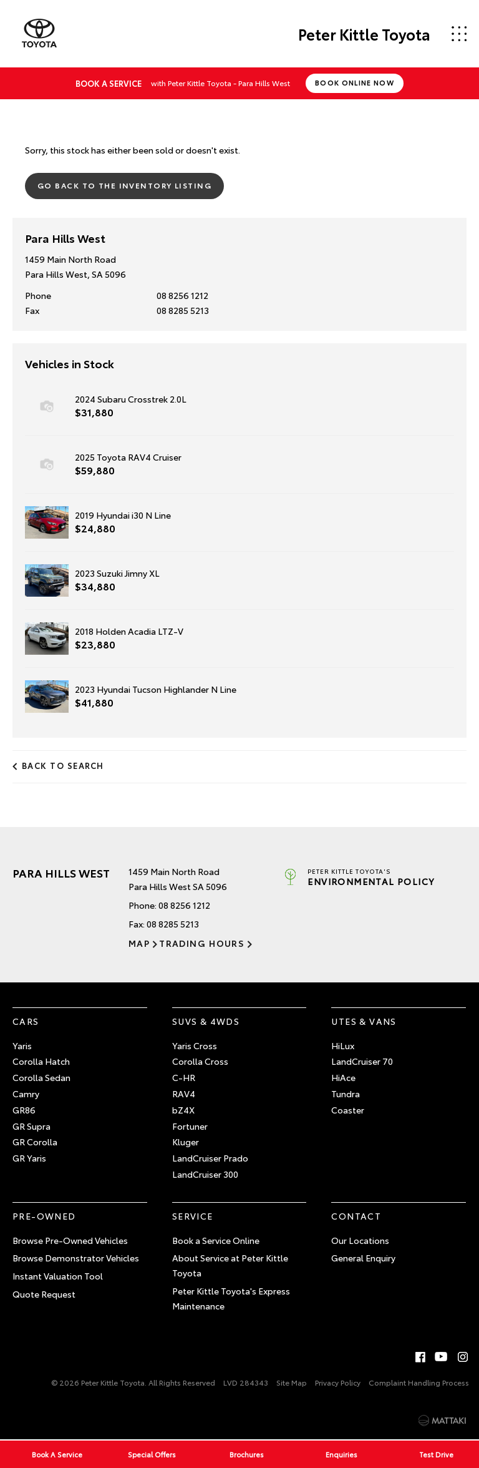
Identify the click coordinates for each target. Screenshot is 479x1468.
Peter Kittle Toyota (364, 33)
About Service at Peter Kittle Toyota (230, 1265)
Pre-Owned (44, 1216)
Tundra (345, 1093)
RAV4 (183, 1093)
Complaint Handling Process (419, 1382)
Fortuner (190, 1126)
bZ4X (183, 1109)
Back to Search (63, 765)
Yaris (22, 1045)
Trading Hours (201, 943)
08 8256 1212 (182, 295)
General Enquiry (363, 1257)
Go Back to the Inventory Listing (124, 185)
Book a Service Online (215, 1240)
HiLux (342, 1045)
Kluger (185, 1141)
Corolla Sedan (41, 1077)
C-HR (183, 1077)
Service (192, 1216)
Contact (356, 1216)
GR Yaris (29, 1158)
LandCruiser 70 (362, 1061)
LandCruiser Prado (210, 1158)
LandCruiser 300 (205, 1174)
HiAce (343, 1077)
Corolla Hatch (41, 1061)
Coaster (347, 1109)
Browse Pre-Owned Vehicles (70, 1240)
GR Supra (31, 1126)
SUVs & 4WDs (206, 1021)
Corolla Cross (200, 1061)
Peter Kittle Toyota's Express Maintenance (231, 1298)
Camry (25, 1093)
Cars (25, 1021)
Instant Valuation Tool (57, 1276)
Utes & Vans (363, 1021)
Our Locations (360, 1240)
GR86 (24, 1109)
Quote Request (43, 1294)
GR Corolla (34, 1141)
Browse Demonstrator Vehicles (75, 1257)
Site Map (291, 1382)
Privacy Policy (337, 1382)
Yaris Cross (194, 1045)
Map (139, 943)
